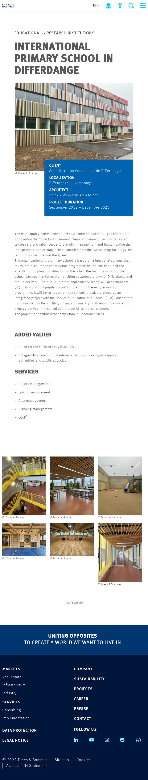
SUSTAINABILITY (89, 679)
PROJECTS (83, 689)
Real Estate (12, 677)
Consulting (11, 710)
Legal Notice (15, 741)
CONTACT (82, 719)
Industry (9, 693)
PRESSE (81, 709)
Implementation (16, 718)
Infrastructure (14, 685)
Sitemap (62, 760)
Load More (74, 603)
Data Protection (19, 731)
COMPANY (83, 669)
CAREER (81, 699)
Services (11, 702)
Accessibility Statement (26, 766)
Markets (11, 669)
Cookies (84, 760)
